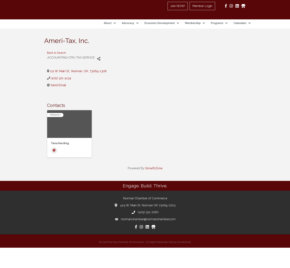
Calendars (239, 33)
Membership (193, 33)
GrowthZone (153, 188)
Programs (217, 33)
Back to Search (56, 73)
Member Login (202, 6)
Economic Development (159, 33)
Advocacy (128, 33)
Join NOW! (177, 6)
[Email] (54, 171)
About (108, 33)
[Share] (99, 79)
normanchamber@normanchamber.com (148, 239)
